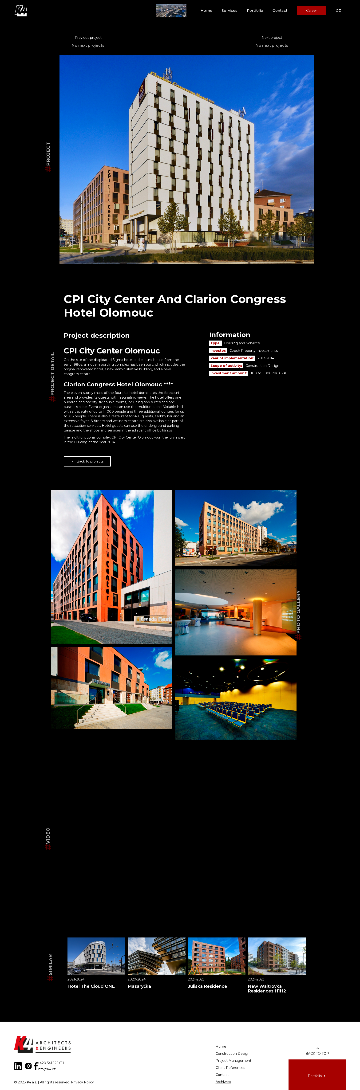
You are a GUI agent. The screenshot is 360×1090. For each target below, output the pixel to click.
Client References (230, 1068)
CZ (338, 10)
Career (311, 10)
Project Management (233, 1061)
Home (206, 10)
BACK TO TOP (317, 1053)
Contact (280, 10)
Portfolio (255, 10)
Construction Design (232, 1053)
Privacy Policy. (83, 1082)
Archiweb (223, 1082)
